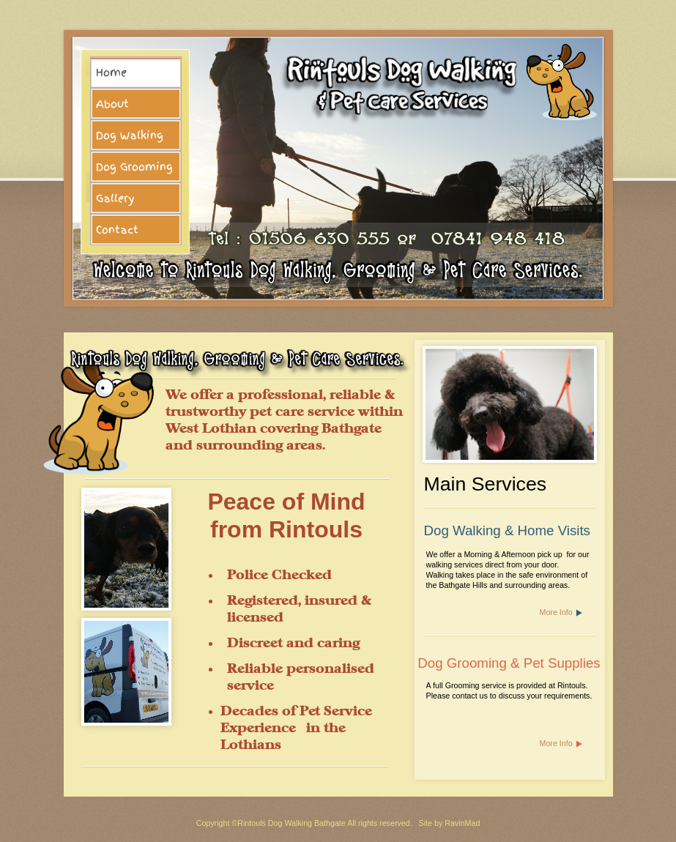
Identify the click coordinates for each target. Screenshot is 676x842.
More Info (556, 612)
